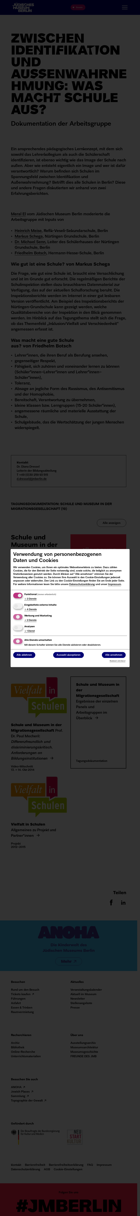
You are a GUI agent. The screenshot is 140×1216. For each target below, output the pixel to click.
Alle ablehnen (24, 655)
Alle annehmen (113, 655)
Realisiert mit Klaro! (117, 661)
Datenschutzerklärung (82, 584)
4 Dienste (30, 610)
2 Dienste (30, 599)
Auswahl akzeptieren (69, 655)
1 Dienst (29, 631)
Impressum (114, 584)
